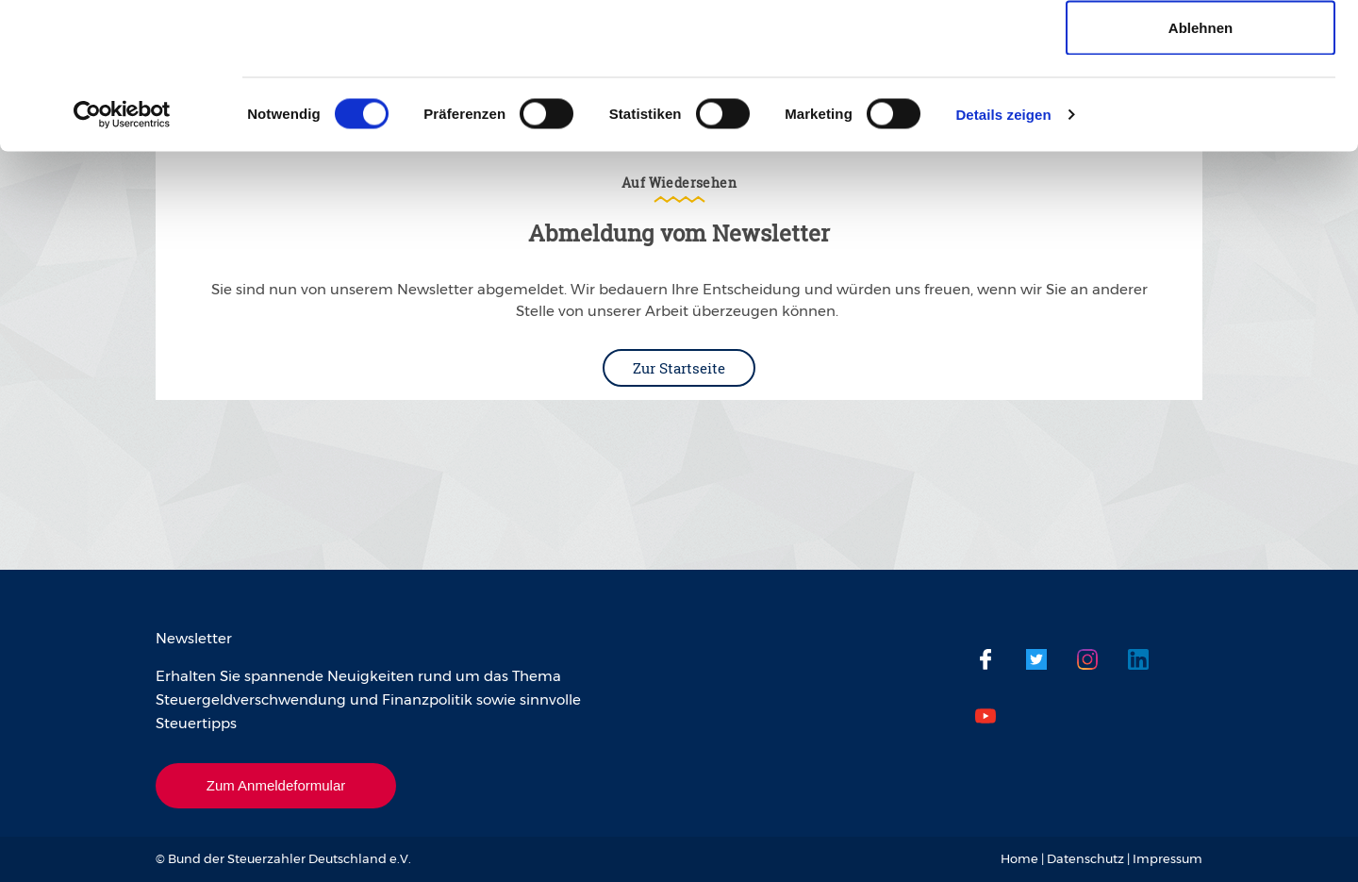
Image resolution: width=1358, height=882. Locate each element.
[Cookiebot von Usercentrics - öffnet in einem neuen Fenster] (122, 260)
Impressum (1167, 858)
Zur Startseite (679, 367)
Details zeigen (1003, 260)
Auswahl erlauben (1200, 112)
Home (1019, 858)
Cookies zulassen (1200, 50)
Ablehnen (1200, 173)
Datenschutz (1085, 858)
